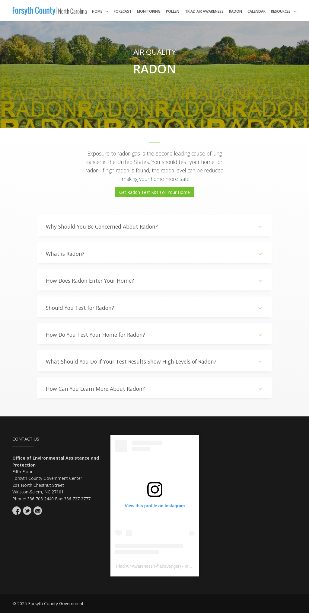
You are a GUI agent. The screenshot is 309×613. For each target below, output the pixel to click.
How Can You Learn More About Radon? (154, 389)
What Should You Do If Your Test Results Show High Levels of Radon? (154, 361)
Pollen (172, 11)
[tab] (154, 225)
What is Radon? (154, 254)
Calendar (256, 11)
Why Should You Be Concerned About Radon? (154, 226)
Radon (235, 11)
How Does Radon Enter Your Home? (154, 280)
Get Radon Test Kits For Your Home (154, 192)
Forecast (123, 11)
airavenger (169, 566)
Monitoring (149, 11)
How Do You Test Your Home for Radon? (154, 335)
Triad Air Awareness (204, 11)
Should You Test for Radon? (154, 308)
